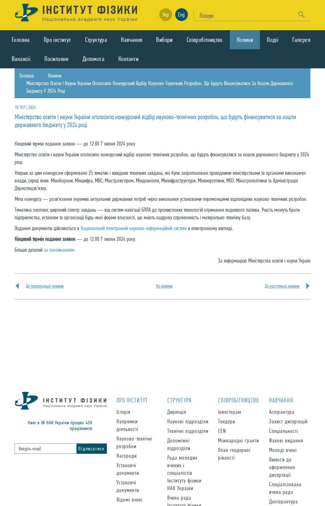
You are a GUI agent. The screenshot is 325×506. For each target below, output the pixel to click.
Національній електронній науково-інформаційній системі (134, 228)
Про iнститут (57, 40)
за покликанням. (59, 249)
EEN (222, 430)
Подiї (272, 40)
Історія (123, 411)
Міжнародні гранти (238, 440)
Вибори (164, 40)
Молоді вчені (283, 450)
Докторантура (283, 501)
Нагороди (126, 455)
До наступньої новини (282, 286)
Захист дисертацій (288, 421)
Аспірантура (282, 411)
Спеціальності (283, 430)
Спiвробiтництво (205, 40)
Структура (96, 40)
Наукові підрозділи (188, 421)
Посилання (56, 59)
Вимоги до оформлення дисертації (282, 467)
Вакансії (21, 59)
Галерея (301, 40)
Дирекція (176, 411)
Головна (21, 40)
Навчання (131, 40)
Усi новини (164, 286)
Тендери (226, 421)
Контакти (128, 59)
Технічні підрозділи (188, 430)
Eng (181, 14)
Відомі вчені (129, 499)
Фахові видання (286, 440)
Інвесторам (229, 411)
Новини (245, 40)
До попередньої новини (44, 286)
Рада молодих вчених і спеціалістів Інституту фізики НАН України (184, 472)
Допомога (93, 59)
